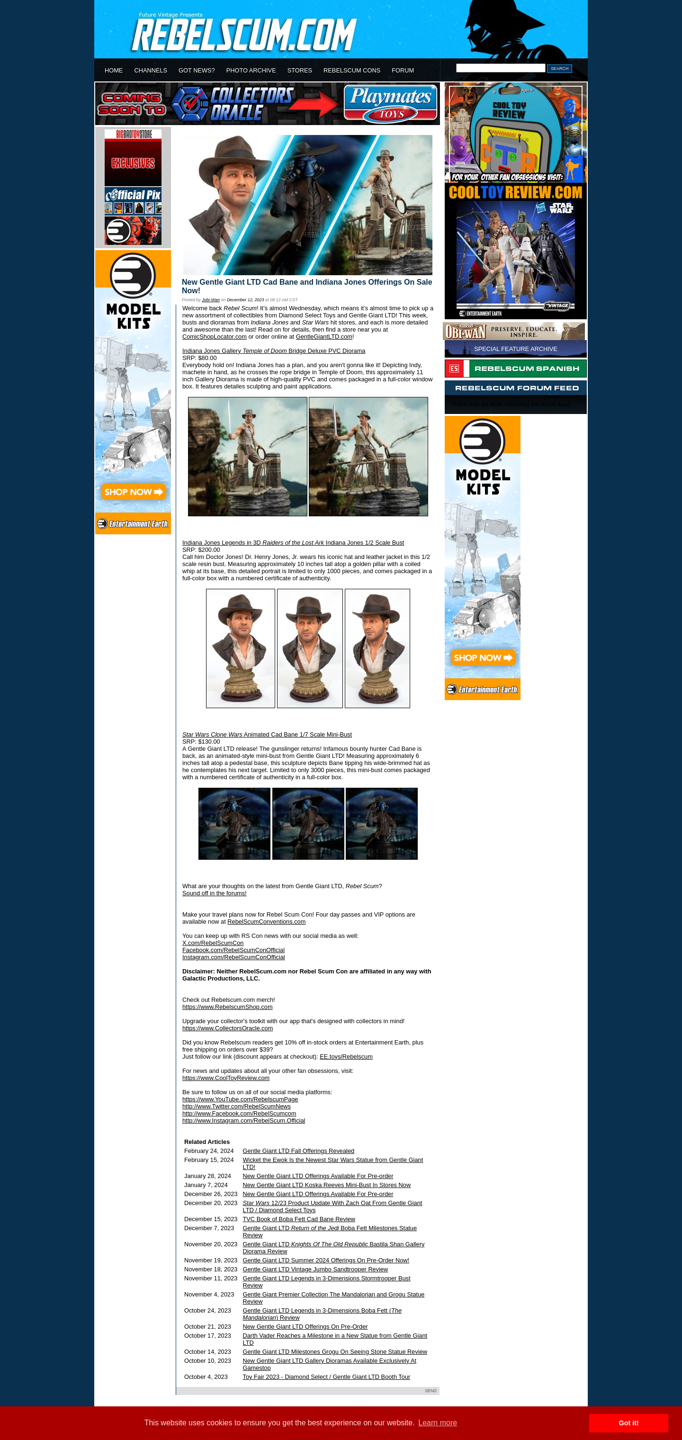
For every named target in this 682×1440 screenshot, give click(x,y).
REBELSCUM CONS (351, 70)
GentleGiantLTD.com (324, 336)
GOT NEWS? (197, 70)
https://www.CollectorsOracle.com (227, 1028)
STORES (299, 70)
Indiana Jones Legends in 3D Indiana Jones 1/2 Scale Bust (293, 542)
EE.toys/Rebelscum (346, 1056)
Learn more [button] (437, 1423)
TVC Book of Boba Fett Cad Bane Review (299, 1219)
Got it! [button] (629, 1423)
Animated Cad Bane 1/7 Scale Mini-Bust (267, 734)
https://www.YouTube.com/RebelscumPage (240, 1099)
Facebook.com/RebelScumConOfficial (233, 950)
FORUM (403, 70)
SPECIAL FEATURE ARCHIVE (515, 348)
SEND (431, 1390)
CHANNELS (150, 70)
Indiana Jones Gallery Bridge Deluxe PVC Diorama (273, 350)
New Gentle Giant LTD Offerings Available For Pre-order (318, 1175)
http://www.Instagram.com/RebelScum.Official (243, 1120)
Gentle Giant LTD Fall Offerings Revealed (299, 1150)
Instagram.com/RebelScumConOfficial (233, 957)
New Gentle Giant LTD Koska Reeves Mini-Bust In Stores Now (327, 1184)
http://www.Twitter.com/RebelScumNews (236, 1106)
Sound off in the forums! (214, 893)
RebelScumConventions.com (266, 921)
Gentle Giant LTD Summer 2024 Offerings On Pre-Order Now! (326, 1260)
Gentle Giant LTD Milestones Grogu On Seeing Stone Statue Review (335, 1351)
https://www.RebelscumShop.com (227, 1006)
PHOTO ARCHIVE (251, 70)
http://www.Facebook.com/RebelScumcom (239, 1113)
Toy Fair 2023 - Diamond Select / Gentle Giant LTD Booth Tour (327, 1376)
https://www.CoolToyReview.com (225, 1077)
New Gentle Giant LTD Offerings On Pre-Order (305, 1326)
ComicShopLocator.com (214, 336)
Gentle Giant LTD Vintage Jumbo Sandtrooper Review (315, 1269)
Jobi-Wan (211, 299)
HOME (114, 70)
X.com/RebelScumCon (212, 942)
